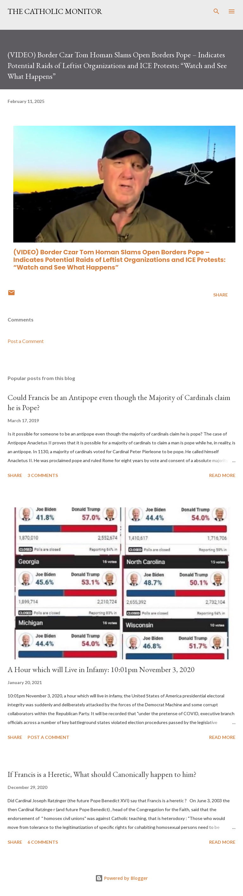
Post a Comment (26, 341)
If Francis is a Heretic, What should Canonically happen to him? (102, 774)
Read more (222, 475)
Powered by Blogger (121, 878)
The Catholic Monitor (55, 11)
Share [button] (220, 294)
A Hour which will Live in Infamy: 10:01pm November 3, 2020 (101, 669)
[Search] (216, 11)
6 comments (43, 842)
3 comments (43, 475)
